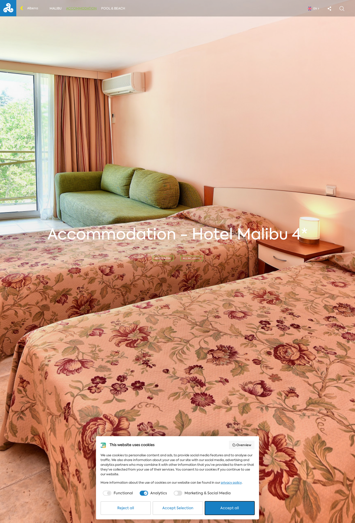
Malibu (56, 8)
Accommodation (81, 8)
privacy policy (231, 482)
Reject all (125, 508)
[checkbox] (117, 493)
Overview (242, 445)
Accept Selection (177, 508)
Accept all (229, 508)
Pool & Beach (113, 8)
